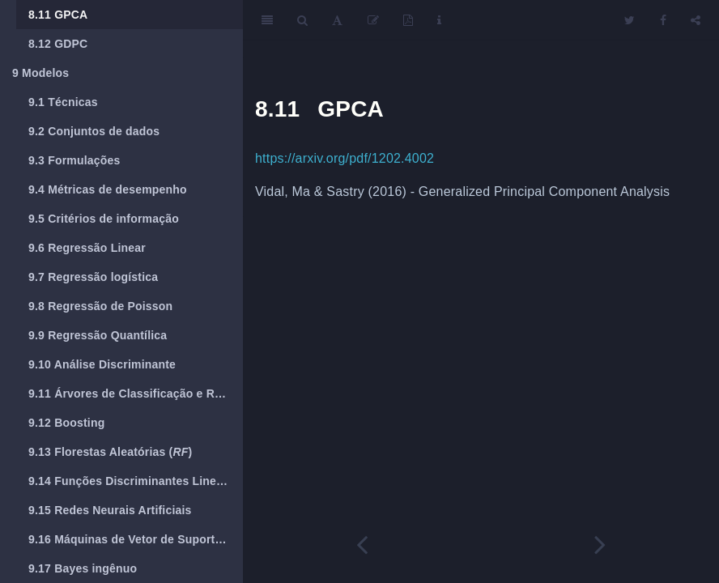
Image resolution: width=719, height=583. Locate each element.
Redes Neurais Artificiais (110, 510)
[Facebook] (663, 20)
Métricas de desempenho (107, 189)
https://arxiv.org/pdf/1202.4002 (344, 158)
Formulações (74, 160)
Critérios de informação (103, 218)
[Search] (302, 20)
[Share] (696, 20)
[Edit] (373, 20)
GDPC (57, 43)
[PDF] (408, 20)
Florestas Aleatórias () (110, 451)
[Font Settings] (337, 20)
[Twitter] (629, 20)
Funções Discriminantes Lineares (134, 480)
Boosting (66, 422)
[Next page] (600, 544)
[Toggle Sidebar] (267, 20)
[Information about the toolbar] (439, 20)
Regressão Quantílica (97, 335)
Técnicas (63, 102)
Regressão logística (93, 276)
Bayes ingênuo (82, 568)
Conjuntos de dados (94, 131)
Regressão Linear (87, 247)
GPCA (57, 14)
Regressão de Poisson (100, 306)
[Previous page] (362, 544)
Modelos (40, 72)
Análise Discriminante (102, 364)
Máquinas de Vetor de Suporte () (135, 539)
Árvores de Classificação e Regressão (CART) (135, 393)
